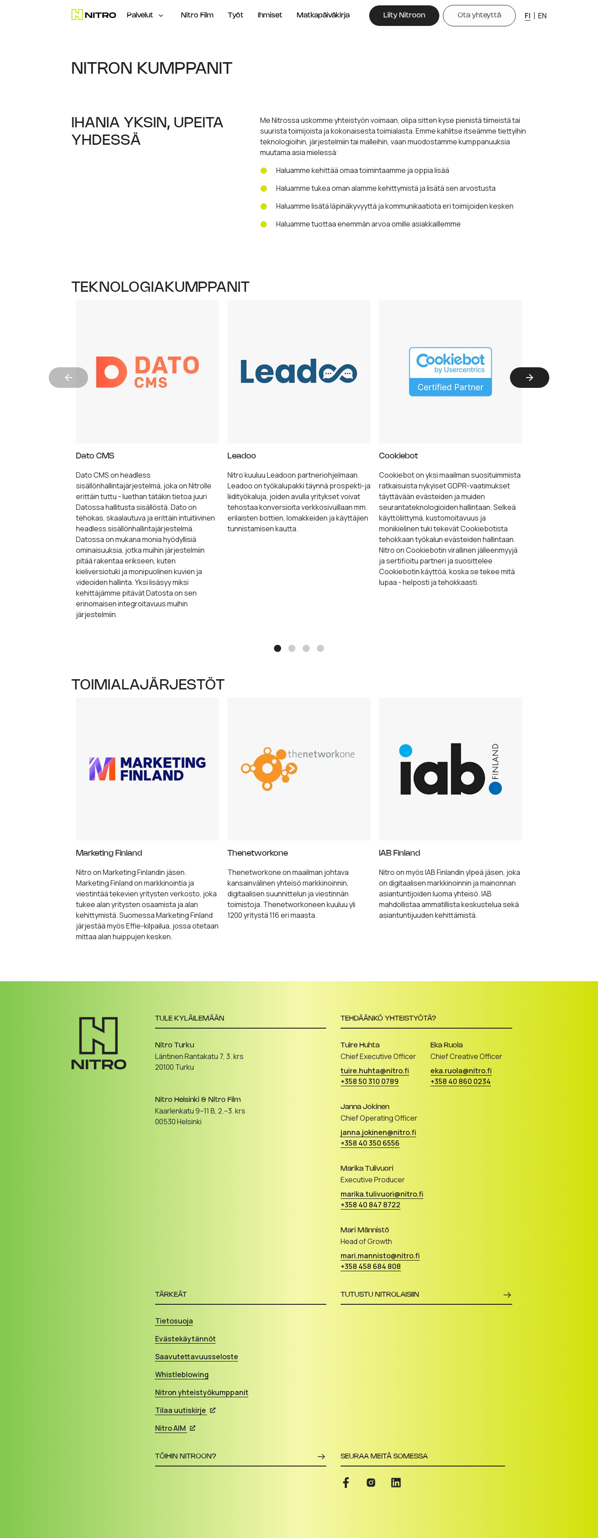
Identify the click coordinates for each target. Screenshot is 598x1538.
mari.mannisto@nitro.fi (380, 1256)
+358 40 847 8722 (370, 1205)
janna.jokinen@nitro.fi (378, 1132)
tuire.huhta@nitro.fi (375, 1071)
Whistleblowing (182, 1374)
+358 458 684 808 (371, 1266)
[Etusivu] (94, 14)
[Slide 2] (292, 648)
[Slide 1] (277, 648)
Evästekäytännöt (185, 1339)
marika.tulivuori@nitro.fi (382, 1194)
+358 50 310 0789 (370, 1081)
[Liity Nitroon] (404, 15)
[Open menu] (161, 16)
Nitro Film (197, 15)
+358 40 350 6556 (370, 1143)
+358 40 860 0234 (460, 1081)
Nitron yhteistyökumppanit (201, 1392)
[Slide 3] (306, 648)
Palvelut (140, 15)
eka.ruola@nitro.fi (461, 1071)
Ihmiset (270, 15)
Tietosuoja (174, 1321)
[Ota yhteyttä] (479, 15)
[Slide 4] (320, 648)
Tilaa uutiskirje (185, 1410)
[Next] (529, 377)
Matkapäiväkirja (323, 15)
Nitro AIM (175, 1428)
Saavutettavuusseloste (196, 1357)
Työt (236, 15)
